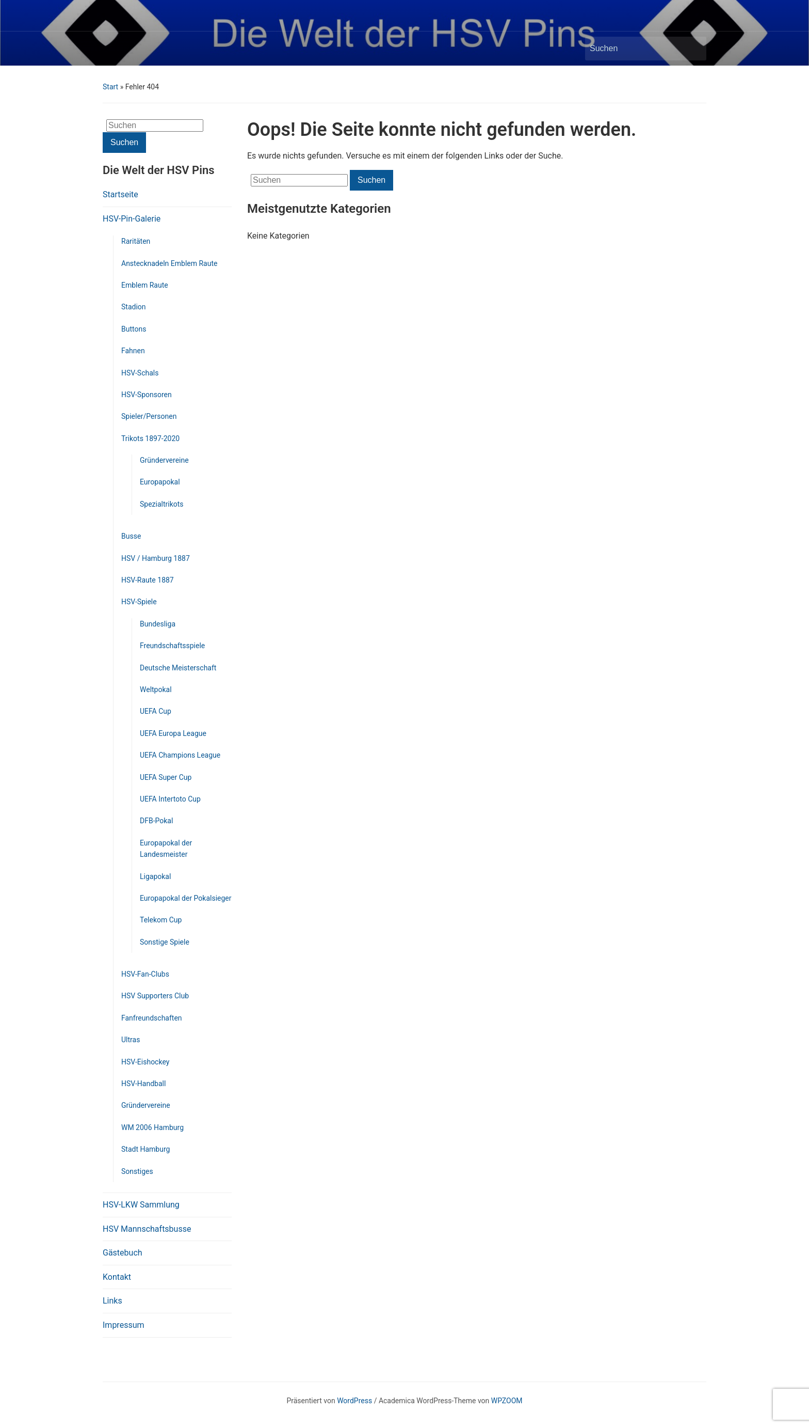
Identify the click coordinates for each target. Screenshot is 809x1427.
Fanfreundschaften (151, 1018)
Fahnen (133, 351)
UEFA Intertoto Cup (170, 799)
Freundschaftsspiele (172, 645)
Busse (131, 536)
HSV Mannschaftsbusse (147, 1229)
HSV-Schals (139, 373)
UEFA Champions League (180, 755)
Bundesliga (157, 624)
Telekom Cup (161, 920)
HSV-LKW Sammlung (141, 1205)
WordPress (354, 1401)
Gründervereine (164, 460)
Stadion (133, 307)
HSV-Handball (143, 1083)
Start (110, 87)
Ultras (130, 1040)
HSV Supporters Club (155, 996)
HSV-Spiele (139, 602)
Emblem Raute (144, 285)
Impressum (123, 1325)
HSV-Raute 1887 (147, 580)
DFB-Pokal (156, 821)
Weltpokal (156, 689)
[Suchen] (636, 48)
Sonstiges (137, 1171)
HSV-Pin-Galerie (131, 219)
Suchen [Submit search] (693, 48)
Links (112, 1301)
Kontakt (117, 1277)
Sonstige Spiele (164, 942)
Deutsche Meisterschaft (178, 668)
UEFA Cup (155, 711)
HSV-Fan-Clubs (145, 974)
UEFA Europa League (173, 733)
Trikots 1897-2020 (150, 438)
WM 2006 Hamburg (152, 1127)
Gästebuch (122, 1253)
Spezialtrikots (162, 504)
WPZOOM (507, 1401)
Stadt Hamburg (145, 1149)
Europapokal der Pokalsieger (186, 898)
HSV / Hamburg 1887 (155, 558)
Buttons (133, 329)
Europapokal (160, 482)
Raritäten (135, 241)
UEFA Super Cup (165, 777)
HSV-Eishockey (145, 1062)
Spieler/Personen (148, 416)
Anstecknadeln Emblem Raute (169, 263)
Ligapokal (155, 876)
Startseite (120, 194)
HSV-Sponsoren (146, 394)
